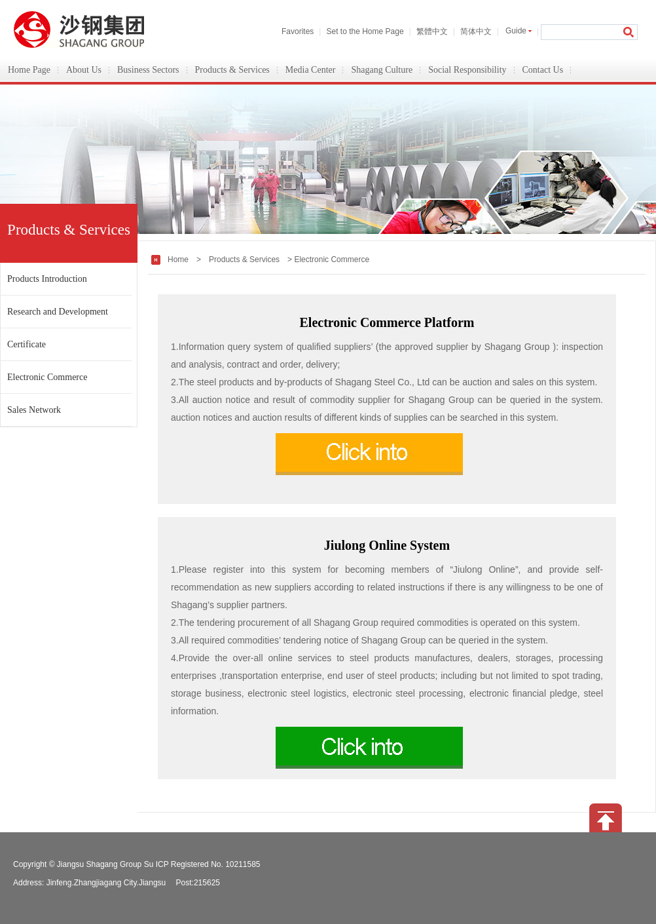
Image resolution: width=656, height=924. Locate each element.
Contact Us (543, 70)
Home (178, 259)
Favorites (298, 31)
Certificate (26, 344)
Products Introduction (47, 279)
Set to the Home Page (364, 31)
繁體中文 (432, 31)
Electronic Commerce (47, 377)
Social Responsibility (467, 70)
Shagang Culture (381, 70)
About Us (83, 70)
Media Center (310, 70)
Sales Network (34, 410)
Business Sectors (148, 70)
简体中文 (476, 31)
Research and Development (57, 312)
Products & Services (232, 70)
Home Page (29, 70)
